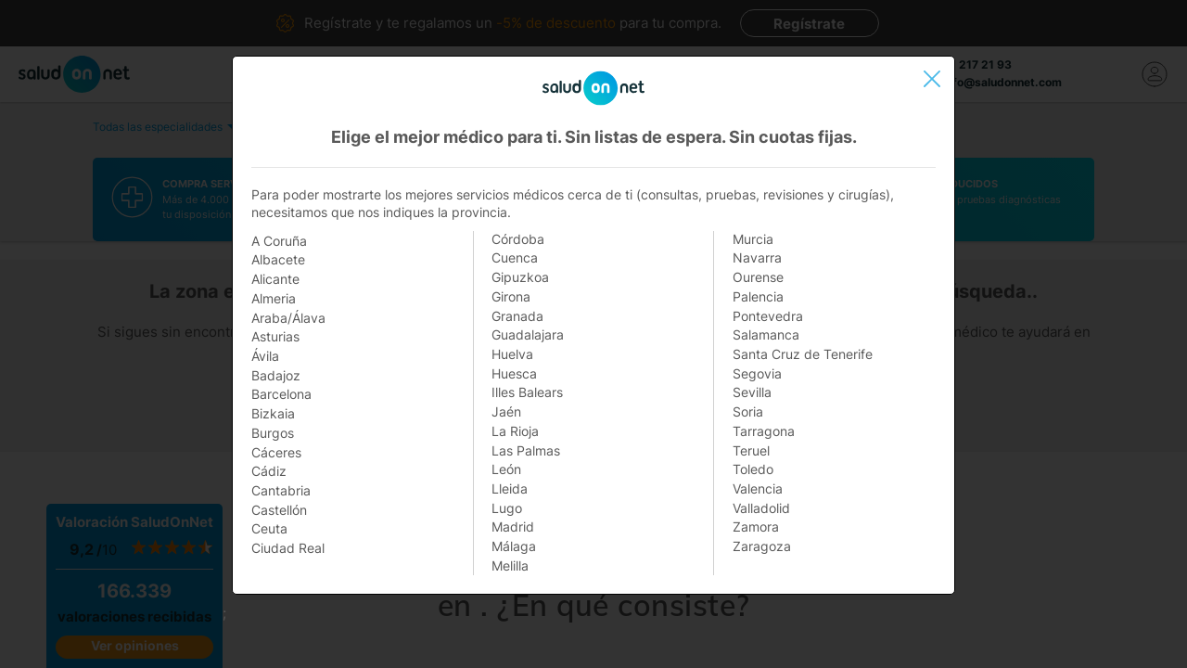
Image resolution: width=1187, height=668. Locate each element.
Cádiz (269, 471)
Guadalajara (527, 334)
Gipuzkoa (520, 277)
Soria (748, 411)
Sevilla (752, 392)
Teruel (751, 450)
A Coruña (279, 241)
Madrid (512, 526)
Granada (517, 316)
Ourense (758, 277)
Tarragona (764, 431)
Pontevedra (768, 316)
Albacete (278, 259)
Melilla (510, 565)
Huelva (512, 354)
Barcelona (281, 394)
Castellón (279, 510)
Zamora (756, 526)
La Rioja (515, 431)
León (506, 469)
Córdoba (517, 239)
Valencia (758, 488)
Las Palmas (525, 450)
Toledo (753, 469)
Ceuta (269, 528)
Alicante (275, 279)
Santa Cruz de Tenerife (803, 354)
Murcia (753, 239)
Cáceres (276, 452)
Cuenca (514, 257)
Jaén (506, 411)
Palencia (758, 296)
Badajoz (275, 375)
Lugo (506, 508)
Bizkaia (273, 413)
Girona (510, 296)
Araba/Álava (288, 318)
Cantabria (281, 490)
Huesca (514, 373)
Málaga (513, 546)
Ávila (265, 356)
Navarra (757, 257)
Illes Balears (527, 392)
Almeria (273, 298)
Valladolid (761, 508)
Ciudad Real (288, 548)
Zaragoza (762, 546)
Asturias (275, 336)
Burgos (272, 433)
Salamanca (766, 334)
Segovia (757, 373)
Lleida (509, 488)
